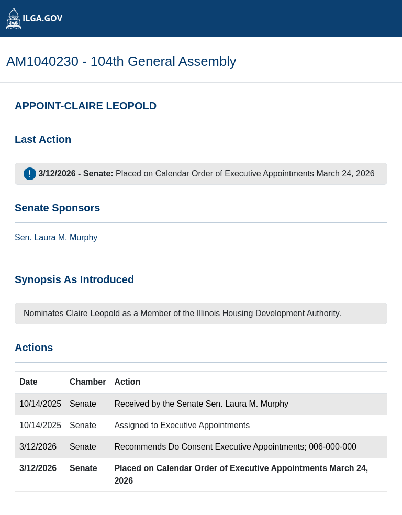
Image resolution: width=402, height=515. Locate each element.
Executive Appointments (205, 425)
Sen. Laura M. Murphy (247, 403)
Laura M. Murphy (65, 237)
